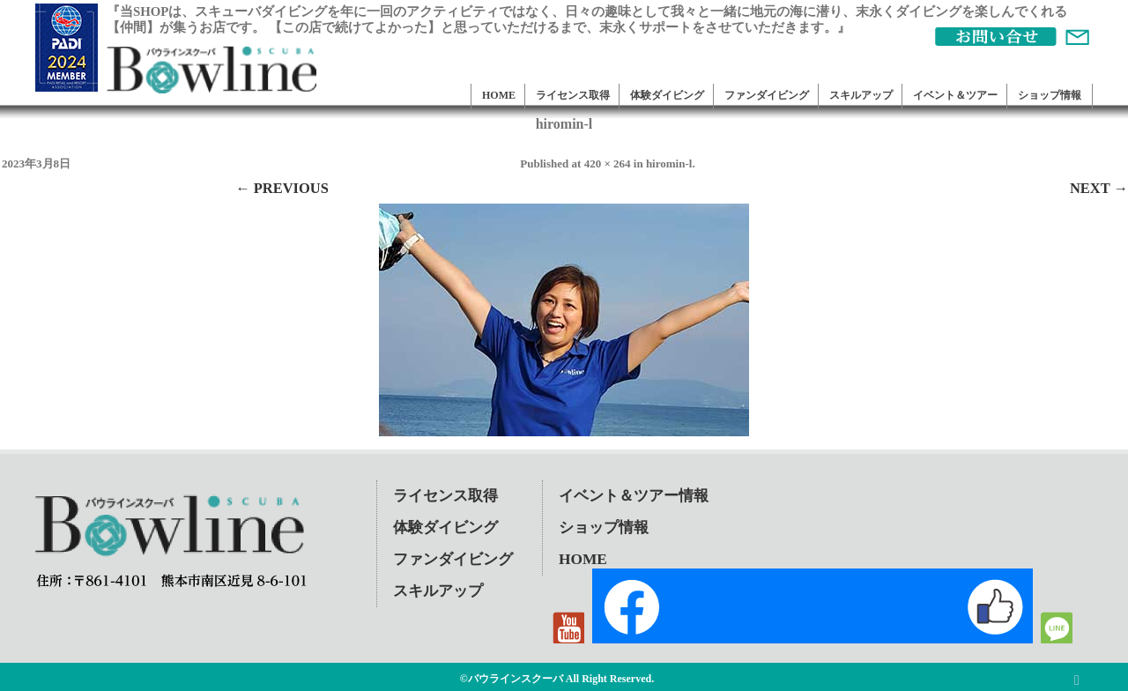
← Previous (282, 188)
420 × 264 (607, 163)
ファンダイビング (766, 95)
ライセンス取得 (573, 95)
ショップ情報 (1049, 95)
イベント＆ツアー (955, 95)
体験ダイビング (667, 95)
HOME (499, 95)
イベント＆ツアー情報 (634, 495)
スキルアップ (861, 95)
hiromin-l (669, 163)
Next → (1099, 188)
